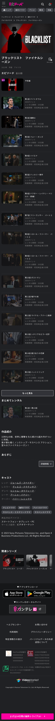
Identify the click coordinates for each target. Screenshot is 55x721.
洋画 (49, 10)
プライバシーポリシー (41, 631)
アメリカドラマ (40, 507)
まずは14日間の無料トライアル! (27, 716)
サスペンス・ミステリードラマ (17, 512)
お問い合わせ (41, 624)
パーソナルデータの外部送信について (41, 640)
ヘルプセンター (13, 624)
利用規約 (14, 631)
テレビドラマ (9, 507)
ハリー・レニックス (22, 498)
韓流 (41, 10)
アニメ (32, 10)
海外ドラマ (24, 507)
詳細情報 (46, 463)
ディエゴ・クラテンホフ (24, 486)
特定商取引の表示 (13, 639)
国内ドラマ (20, 10)
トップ (7, 10)
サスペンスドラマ (42, 512)
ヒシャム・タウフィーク (22, 490)
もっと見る (27, 393)
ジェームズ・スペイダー (22, 482)
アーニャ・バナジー (19, 494)
